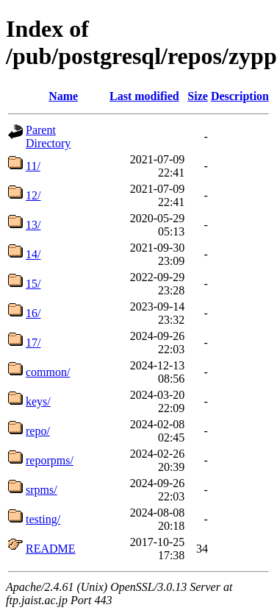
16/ (33, 313)
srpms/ (41, 489)
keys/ (38, 401)
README (51, 548)
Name (63, 96)
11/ (33, 166)
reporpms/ (49, 460)
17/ (33, 342)
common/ (48, 372)
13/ (33, 225)
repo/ (38, 431)
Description (240, 96)
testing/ (43, 519)
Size (197, 96)
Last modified (144, 96)
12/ (33, 195)
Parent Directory (48, 136)
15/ (33, 283)
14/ (33, 254)
